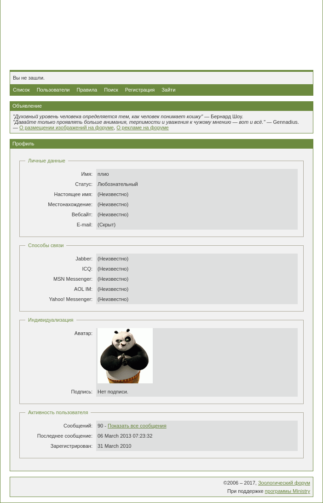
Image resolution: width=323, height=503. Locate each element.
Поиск (111, 90)
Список (21, 90)
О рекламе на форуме (142, 127)
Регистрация (140, 90)
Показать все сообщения (137, 425)
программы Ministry (287, 491)
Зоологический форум (284, 483)
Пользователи (53, 90)
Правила (87, 90)
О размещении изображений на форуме (66, 127)
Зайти (168, 90)
